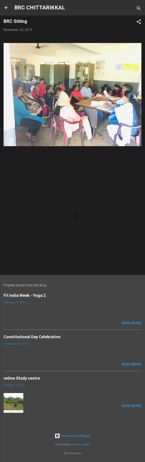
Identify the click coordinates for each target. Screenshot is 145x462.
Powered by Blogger (72, 436)
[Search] (138, 9)
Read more (131, 323)
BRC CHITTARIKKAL (39, 7)
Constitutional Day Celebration (32, 336)
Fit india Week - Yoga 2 (24, 295)
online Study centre (22, 378)
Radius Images (82, 444)
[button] (138, 22)
